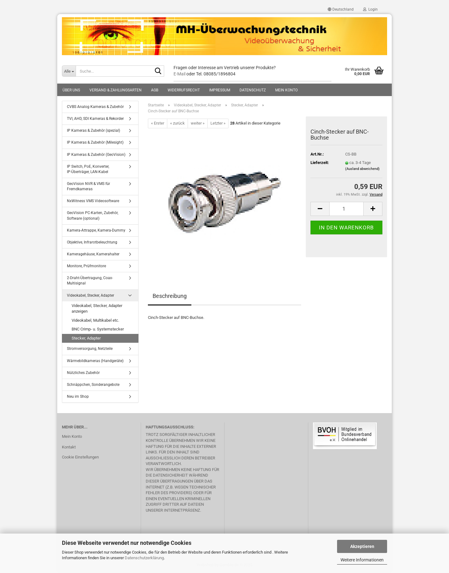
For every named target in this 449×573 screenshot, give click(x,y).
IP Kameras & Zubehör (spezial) (93, 130)
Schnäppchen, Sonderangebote (93, 384)
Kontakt (69, 447)
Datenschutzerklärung (144, 557)
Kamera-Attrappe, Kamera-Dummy (96, 230)
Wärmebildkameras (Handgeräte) (95, 361)
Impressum (219, 90)
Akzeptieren (362, 546)
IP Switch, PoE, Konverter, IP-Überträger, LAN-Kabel (88, 169)
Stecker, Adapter (86, 338)
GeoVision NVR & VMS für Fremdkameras (88, 186)
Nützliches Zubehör (83, 373)
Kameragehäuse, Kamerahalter (93, 254)
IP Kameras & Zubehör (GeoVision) (96, 154)
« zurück (177, 123)
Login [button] (370, 9)
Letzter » (217, 123)
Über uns (71, 90)
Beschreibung (170, 296)
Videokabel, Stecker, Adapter (90, 295)
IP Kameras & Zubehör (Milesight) (95, 142)
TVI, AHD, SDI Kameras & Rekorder (95, 118)
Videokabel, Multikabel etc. (95, 320)
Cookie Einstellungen (80, 457)
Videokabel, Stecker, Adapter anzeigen (97, 308)
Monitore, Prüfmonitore (86, 266)
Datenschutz (253, 90)
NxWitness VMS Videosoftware (93, 201)
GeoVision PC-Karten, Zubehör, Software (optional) (92, 215)
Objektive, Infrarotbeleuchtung (92, 242)
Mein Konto (286, 90)
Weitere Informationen (362, 559)
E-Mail (179, 73)
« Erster (157, 123)
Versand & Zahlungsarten (115, 90)
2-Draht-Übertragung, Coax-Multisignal (90, 280)
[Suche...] (69, 71)
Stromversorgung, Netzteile (90, 348)
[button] (340, 9)
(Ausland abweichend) (362, 169)
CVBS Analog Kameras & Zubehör (95, 107)
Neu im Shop (78, 396)
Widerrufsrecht (184, 90)
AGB (154, 90)
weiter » (197, 123)
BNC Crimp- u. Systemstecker (98, 329)
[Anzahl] (346, 209)
